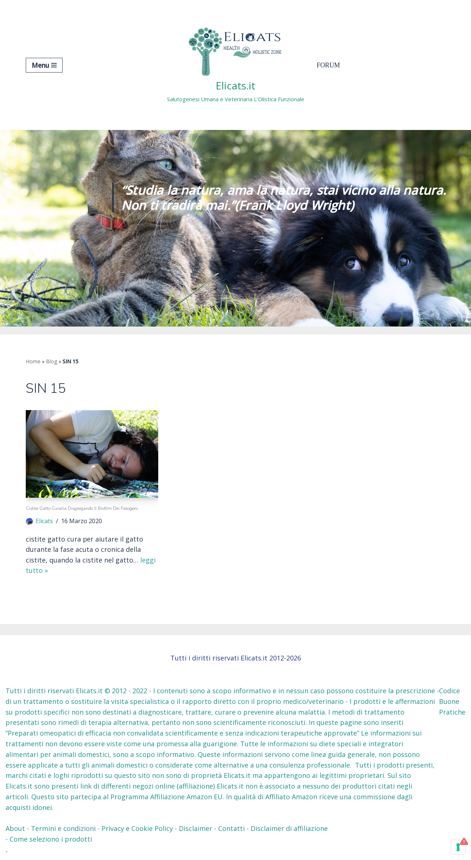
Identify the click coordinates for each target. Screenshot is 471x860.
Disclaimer (195, 829)
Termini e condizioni (63, 829)
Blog (51, 361)
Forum (328, 65)
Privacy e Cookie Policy (137, 829)
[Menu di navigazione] (44, 65)
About (15, 829)
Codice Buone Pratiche (452, 702)
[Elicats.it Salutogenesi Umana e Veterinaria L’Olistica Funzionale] (235, 65)
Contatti (231, 829)
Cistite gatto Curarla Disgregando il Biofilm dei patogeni (82, 509)
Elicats (44, 521)
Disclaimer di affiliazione (289, 829)
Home (33, 361)
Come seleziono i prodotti (51, 839)
